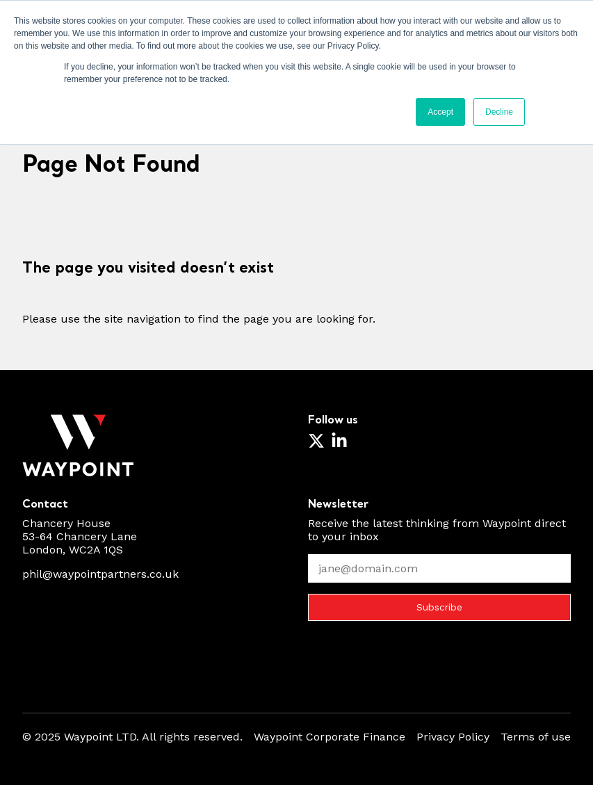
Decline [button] (499, 112)
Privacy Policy (452, 736)
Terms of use (536, 736)
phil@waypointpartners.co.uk (100, 574)
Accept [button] (440, 112)
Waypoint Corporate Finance (329, 736)
